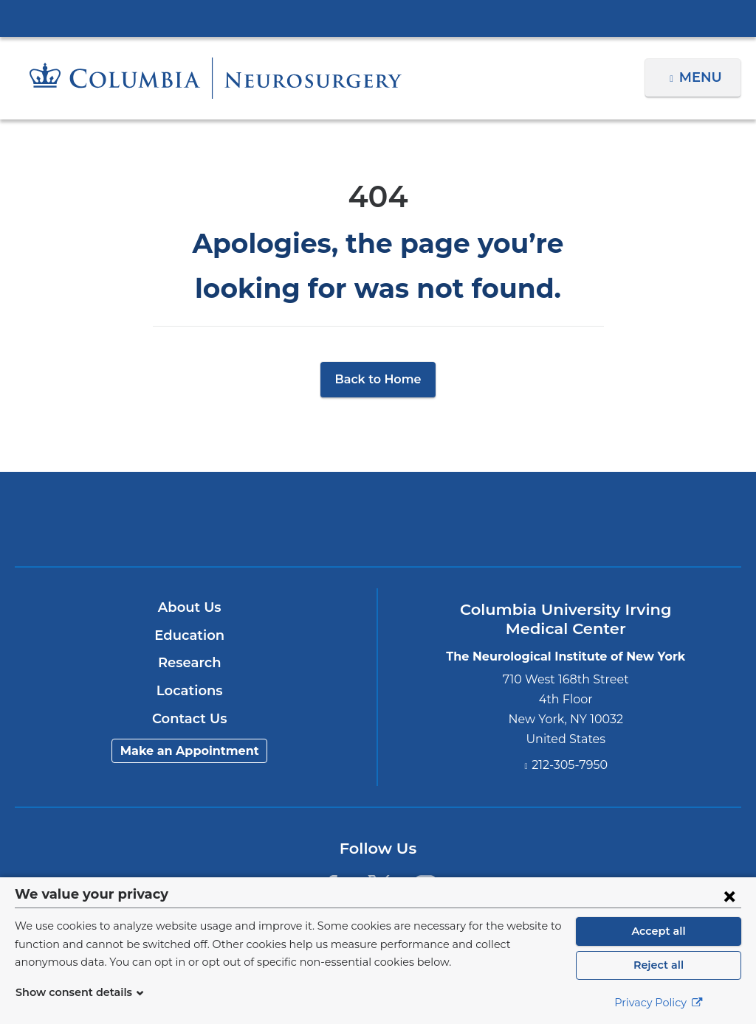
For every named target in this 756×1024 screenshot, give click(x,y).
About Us (189, 607)
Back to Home (378, 379)
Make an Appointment (189, 751)
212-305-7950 (570, 765)
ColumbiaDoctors (616, 518)
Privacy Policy (658, 1003)
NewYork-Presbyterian (378, 529)
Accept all (658, 931)
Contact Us (189, 718)
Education (189, 635)
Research (189, 662)
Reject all (658, 965)
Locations (189, 690)
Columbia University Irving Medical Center (378, 17)
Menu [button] (702, 77)
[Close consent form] (729, 896)
